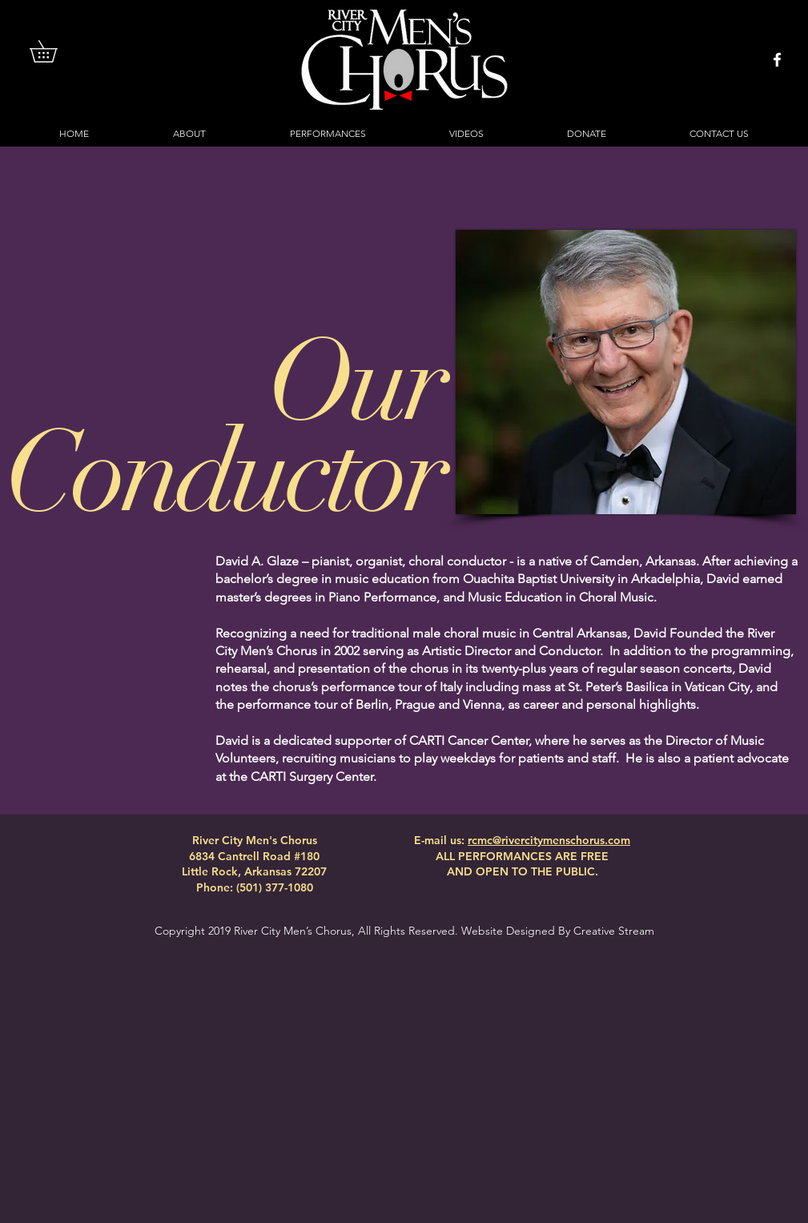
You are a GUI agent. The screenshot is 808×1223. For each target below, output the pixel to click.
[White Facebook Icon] (777, 59)
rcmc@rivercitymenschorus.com (549, 840)
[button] (54, 51)
